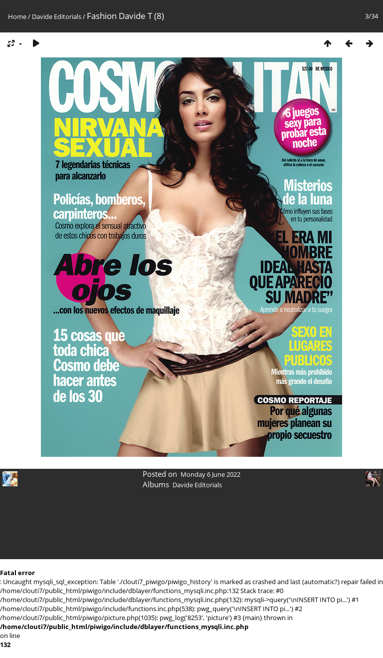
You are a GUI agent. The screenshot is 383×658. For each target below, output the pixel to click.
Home (17, 16)
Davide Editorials (56, 16)
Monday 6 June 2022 (210, 474)
